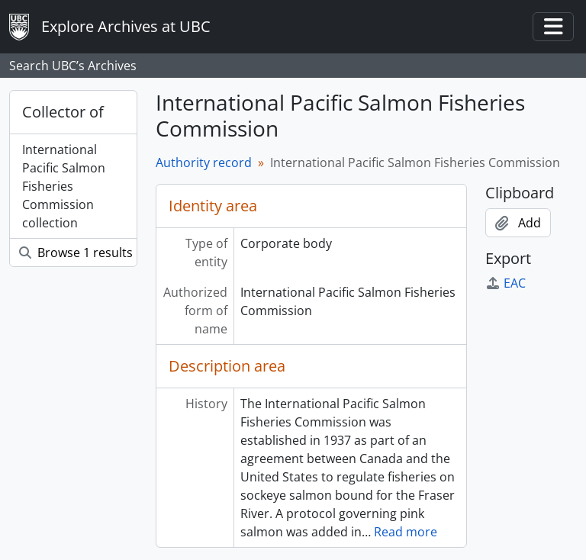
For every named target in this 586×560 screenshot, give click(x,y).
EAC (505, 283)
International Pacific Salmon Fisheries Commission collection (63, 186)
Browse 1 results (76, 252)
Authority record (204, 162)
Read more (405, 531)
